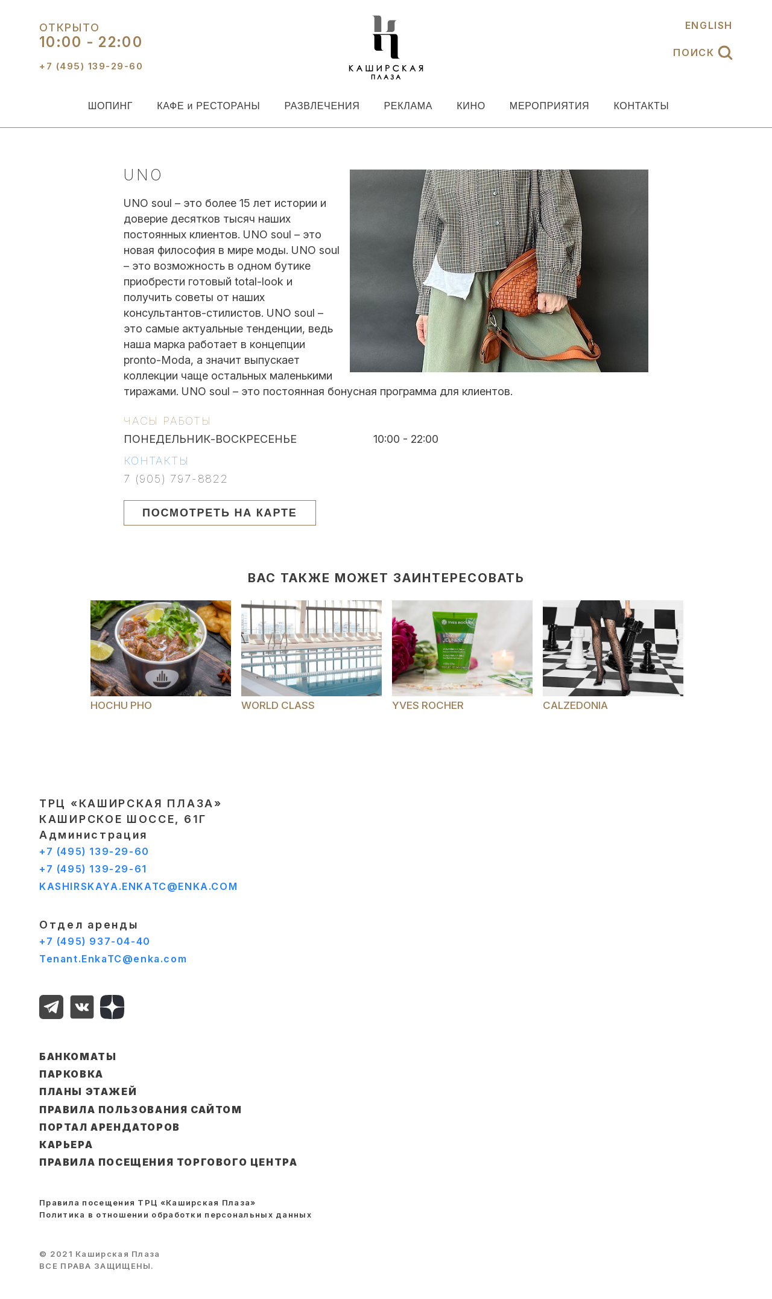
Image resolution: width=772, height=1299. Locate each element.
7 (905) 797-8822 (176, 479)
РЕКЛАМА (408, 106)
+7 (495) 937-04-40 (95, 941)
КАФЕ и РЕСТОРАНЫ (208, 106)
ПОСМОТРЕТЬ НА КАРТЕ (219, 513)
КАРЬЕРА (66, 1145)
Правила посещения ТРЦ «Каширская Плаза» (147, 1202)
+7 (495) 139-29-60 (94, 851)
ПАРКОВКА (71, 1074)
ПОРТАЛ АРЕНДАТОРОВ (109, 1127)
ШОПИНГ (110, 106)
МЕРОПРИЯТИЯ (550, 106)
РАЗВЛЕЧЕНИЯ (321, 106)
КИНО (471, 106)
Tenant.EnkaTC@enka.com (113, 959)
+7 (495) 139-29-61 (93, 869)
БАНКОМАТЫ (77, 1056)
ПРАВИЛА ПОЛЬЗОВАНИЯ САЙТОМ (140, 1110)
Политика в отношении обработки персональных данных (175, 1214)
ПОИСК (703, 52)
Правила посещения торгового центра (168, 1162)
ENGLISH (709, 25)
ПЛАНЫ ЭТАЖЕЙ (88, 1091)
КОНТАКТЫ (641, 106)
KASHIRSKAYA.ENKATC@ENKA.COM (138, 886)
